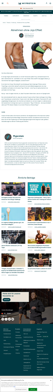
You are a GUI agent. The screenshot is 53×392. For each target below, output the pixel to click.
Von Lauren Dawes (40, 227)
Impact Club (40, 351)
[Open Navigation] (2, 3)
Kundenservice (7, 333)
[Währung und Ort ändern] (26, 313)
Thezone (8, 22)
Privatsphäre (26, 346)
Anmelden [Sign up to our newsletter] (6, 299)
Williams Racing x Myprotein (41, 368)
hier (14, 386)
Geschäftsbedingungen (29, 349)
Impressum (26, 356)
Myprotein (18, 136)
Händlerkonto (26, 352)
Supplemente (16, 15)
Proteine (18, 332)
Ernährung (26, 15)
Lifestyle (44, 15)
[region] (26, 385)
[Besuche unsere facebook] (6, 319)
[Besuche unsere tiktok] (9, 319)
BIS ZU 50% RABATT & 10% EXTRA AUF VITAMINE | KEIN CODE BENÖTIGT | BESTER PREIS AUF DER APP (26, 12)
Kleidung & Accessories (19, 336)
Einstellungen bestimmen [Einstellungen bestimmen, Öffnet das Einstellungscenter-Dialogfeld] (21, 389)
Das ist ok (33, 389)
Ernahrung (14, 22)
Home (4, 22)
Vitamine (18, 353)
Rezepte (35, 15)
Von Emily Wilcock (14, 202)
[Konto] (46, 3)
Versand (6, 350)
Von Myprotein (29, 35)
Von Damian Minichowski (42, 204)
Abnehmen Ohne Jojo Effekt (23, 22)
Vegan (17, 349)
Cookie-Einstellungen (7, 310)
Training (6, 15)
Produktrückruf (7, 353)
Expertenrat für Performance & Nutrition (27, 368)
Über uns (25, 333)
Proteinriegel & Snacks (19, 345)
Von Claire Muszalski (14, 227)
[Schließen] (50, 380)
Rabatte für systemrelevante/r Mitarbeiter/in (41, 345)
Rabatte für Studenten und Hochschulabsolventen (43, 356)
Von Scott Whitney (40, 271)
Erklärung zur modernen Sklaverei (29, 341)
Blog (17, 341)
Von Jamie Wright (39, 250)
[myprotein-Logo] (27, 3)
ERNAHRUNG (26, 26)
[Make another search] (26, 19)
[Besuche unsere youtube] (12, 319)
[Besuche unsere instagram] (2, 319)
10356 (3, 112)
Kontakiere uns (7, 337)
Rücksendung (7, 343)
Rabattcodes (40, 339)
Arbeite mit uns (27, 359)
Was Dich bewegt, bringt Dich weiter (43, 363)
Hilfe (5, 340)
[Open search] (8, 3)
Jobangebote (26, 362)
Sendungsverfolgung (9, 347)
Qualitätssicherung (28, 337)
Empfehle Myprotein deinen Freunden (43, 334)
